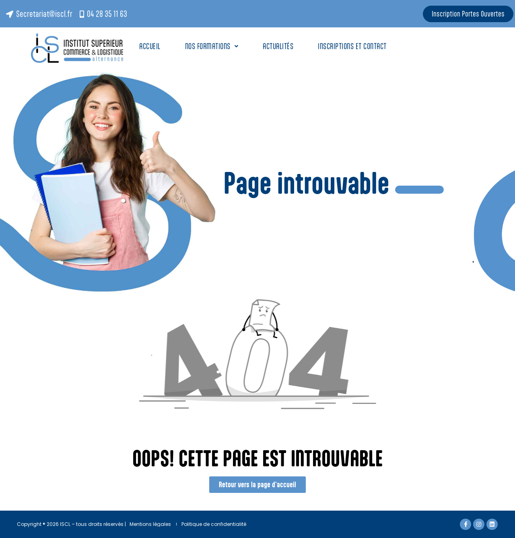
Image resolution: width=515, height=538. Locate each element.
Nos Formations (212, 46)
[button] (211, 46)
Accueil (150, 46)
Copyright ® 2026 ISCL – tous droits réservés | (71, 524)
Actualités (278, 46)
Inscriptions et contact (353, 46)
